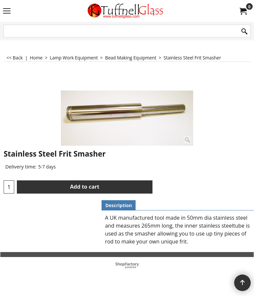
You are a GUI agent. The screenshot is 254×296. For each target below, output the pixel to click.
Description (118, 205)
